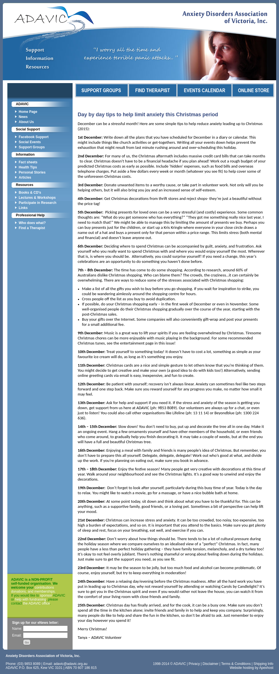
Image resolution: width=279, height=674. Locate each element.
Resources (24, 185)
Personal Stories (32, 172)
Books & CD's (30, 193)
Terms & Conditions (236, 664)
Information (25, 155)
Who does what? (32, 223)
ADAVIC (22, 104)
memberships (44, 591)
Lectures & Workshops (37, 198)
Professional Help (30, 215)
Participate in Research (37, 203)
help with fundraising (30, 599)
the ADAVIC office (36, 603)
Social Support (28, 129)
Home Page (28, 112)
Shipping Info (263, 664)
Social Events (30, 142)
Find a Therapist (32, 228)
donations (18, 591)
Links (23, 208)
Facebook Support (33, 137)
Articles (25, 177)
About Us (26, 122)
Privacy (194, 664)
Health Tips (28, 167)
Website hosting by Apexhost (251, 668)
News (23, 117)
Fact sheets (28, 162)
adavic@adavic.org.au (70, 664)
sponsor (46, 595)
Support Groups (32, 147)
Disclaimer (211, 664)
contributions (44, 588)
